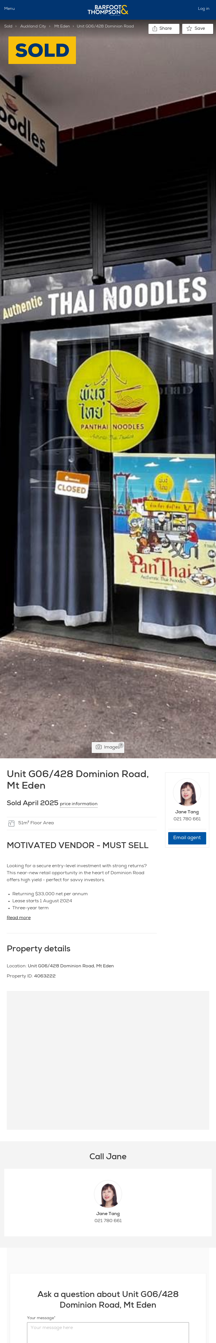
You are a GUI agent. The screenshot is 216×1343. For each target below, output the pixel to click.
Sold (8, 27)
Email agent (187, 838)
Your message (40, 1318)
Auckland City (33, 27)
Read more (19, 918)
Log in (204, 9)
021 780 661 (187, 819)
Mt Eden (62, 27)
